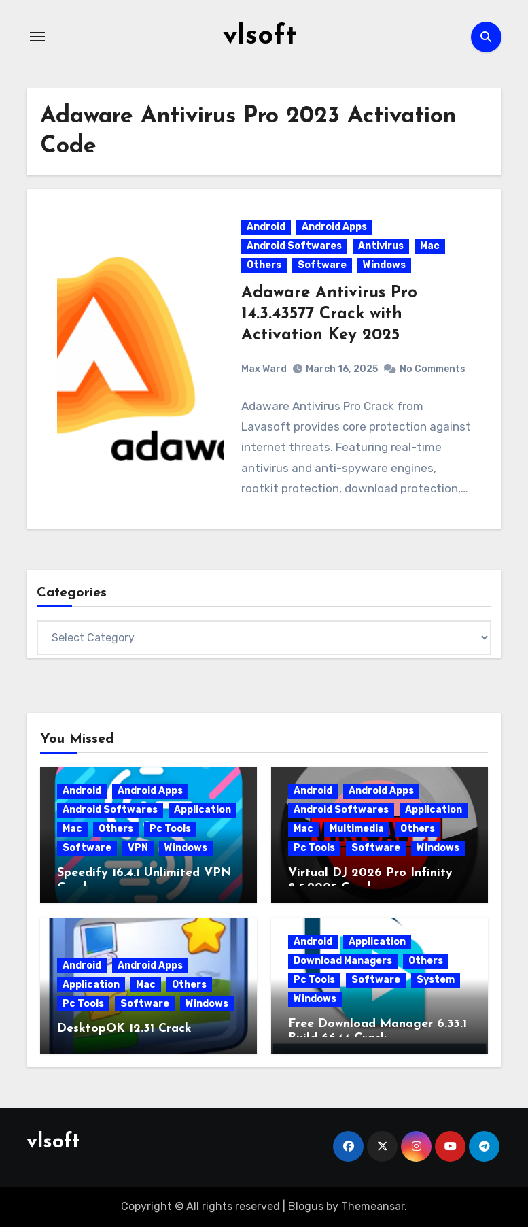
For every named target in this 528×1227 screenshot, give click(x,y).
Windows (384, 265)
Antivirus (381, 246)
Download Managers (343, 961)
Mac (430, 246)
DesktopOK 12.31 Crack (124, 1028)
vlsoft (259, 36)
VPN (138, 848)
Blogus (305, 1206)
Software (322, 265)
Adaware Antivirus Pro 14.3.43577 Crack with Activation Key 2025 (329, 314)
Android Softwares (294, 246)
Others (264, 265)
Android (266, 227)
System (436, 980)
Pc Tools (170, 829)
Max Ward (264, 369)
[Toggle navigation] (37, 37)
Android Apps (334, 227)
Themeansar (372, 1206)
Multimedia (357, 829)
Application (202, 810)
